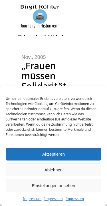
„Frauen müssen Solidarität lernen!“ (43, 81)
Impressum (32, 198)
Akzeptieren (53, 154)
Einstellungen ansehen (53, 185)
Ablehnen (53, 169)
